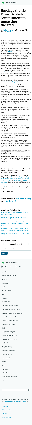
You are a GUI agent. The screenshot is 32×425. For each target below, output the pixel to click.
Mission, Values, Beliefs (9, 276)
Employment (6, 358)
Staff (3, 287)
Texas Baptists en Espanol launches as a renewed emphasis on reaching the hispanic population (15, 229)
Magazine (5, 369)
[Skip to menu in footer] (29, 2)
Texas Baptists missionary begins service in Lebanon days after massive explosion (13, 218)
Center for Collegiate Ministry (11, 317)
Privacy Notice (6, 410)
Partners (4, 298)
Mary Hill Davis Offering (9, 339)
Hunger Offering (7, 347)
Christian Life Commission (10, 320)
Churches (5, 283)
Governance (5, 279)
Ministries (6, 302)
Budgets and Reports (8, 350)
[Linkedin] (15, 266)
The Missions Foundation (10, 335)
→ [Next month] (30, 244)
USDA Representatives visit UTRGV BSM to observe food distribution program (16, 234)
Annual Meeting (25, 199)
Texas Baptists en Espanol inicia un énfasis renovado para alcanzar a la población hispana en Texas (15, 223)
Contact (4, 414)
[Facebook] (2, 266)
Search (4, 253)
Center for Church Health (10, 306)
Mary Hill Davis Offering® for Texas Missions (13, 178)
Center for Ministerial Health (11, 309)
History (4, 294)
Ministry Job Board (7, 354)
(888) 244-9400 (6, 417)
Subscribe (3, 187)
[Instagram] (6, 266)
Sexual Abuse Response (9, 377)
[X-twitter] (11, 266)
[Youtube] (20, 266)
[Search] (28, 390)
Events (4, 362)
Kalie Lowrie (8, 30)
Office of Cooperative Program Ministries (12, 82)
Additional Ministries (8, 324)
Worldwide (5, 343)
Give (3, 328)
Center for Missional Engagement (12, 313)
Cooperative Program (8, 332)
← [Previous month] (2, 244)
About (4, 272)
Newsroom (5, 406)
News (9, 32)
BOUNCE (9, 52)
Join (3, 380)
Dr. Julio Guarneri (7, 291)
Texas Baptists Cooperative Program (21, 177)
